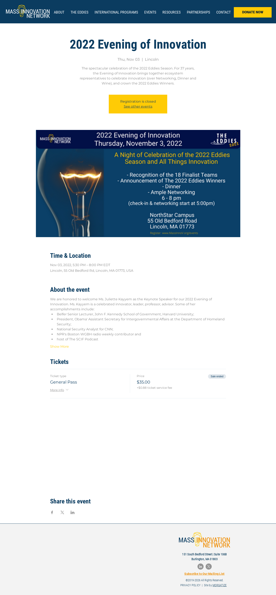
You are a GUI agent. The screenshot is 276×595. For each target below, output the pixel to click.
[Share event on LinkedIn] (73, 512)
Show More (59, 346)
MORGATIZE (220, 585)
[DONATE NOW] (253, 12)
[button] (79, 12)
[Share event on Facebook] (52, 512)
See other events (138, 106)
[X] (209, 567)
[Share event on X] (62, 512)
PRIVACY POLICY (190, 585)
